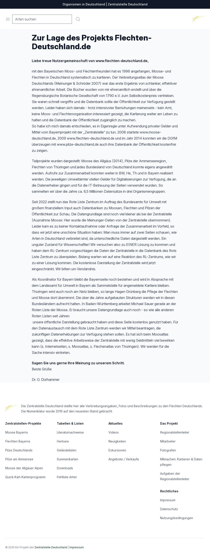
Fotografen (168, 450)
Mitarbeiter (168, 441)
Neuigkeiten (117, 441)
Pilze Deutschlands (18, 450)
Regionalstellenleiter (174, 432)
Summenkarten (67, 459)
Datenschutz (169, 509)
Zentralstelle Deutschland (50, 547)
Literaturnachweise (70, 432)
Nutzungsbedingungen (176, 518)
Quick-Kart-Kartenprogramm (25, 477)
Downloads (65, 468)
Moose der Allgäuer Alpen (24, 468)
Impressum (167, 500)
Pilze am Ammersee (19, 459)
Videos (113, 432)
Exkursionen (117, 450)
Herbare (63, 441)
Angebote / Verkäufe (123, 459)
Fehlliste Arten (67, 477)
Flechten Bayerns (17, 441)
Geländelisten (66, 450)
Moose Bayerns (16, 432)
